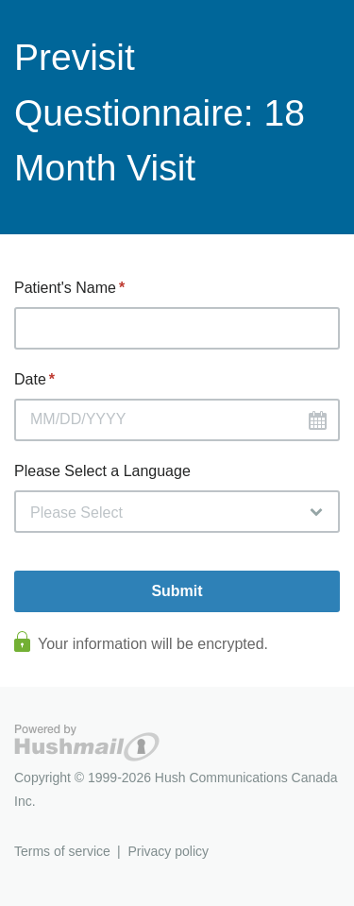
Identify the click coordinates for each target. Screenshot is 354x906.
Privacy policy (168, 851)
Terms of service (62, 851)
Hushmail (87, 743)
